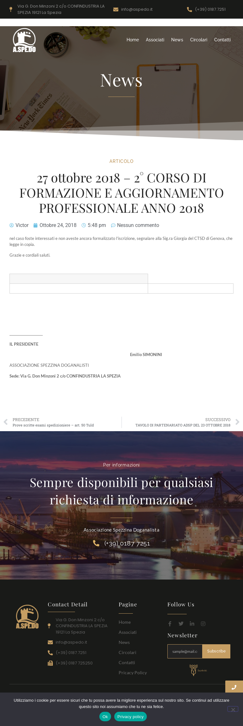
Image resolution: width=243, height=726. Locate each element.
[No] (232, 709)
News (177, 39)
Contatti (222, 39)
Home (133, 39)
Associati (155, 39)
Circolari (198, 39)
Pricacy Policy (133, 672)
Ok (105, 716)
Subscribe (216, 651)
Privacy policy (130, 716)
